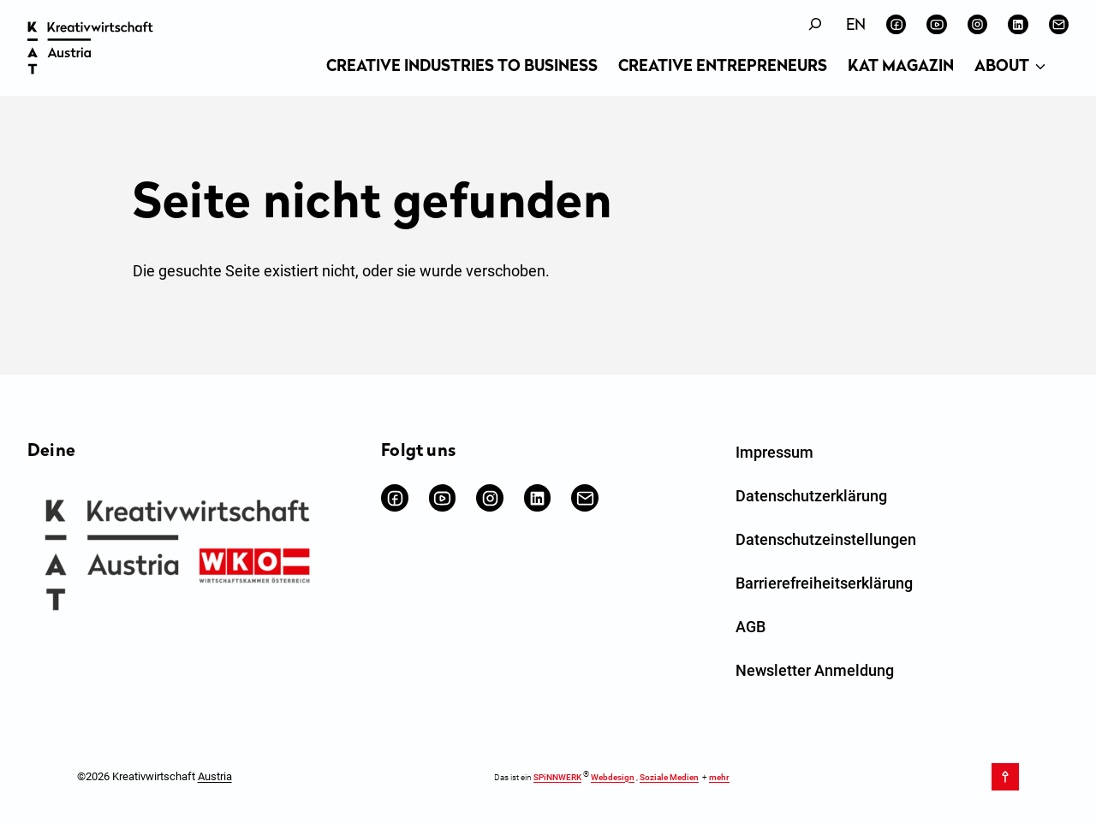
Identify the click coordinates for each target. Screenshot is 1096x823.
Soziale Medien (669, 777)
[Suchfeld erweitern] (815, 24)
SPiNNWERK (557, 777)
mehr (719, 777)
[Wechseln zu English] (856, 25)
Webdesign (612, 777)
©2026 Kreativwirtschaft (154, 776)
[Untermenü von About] (1040, 67)
